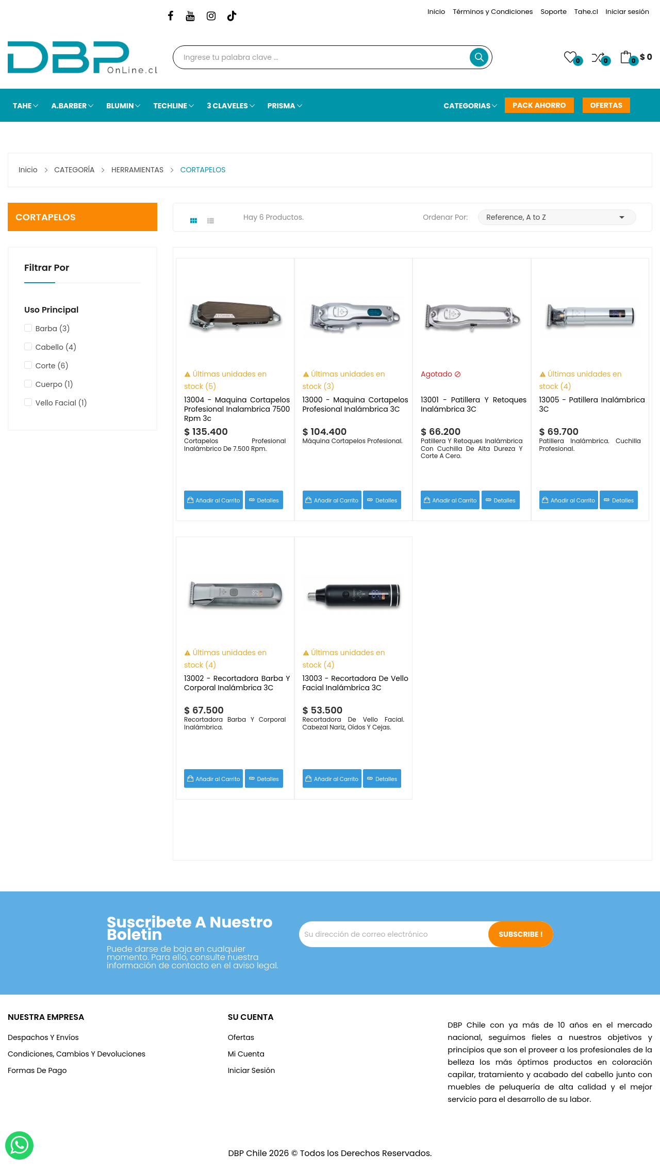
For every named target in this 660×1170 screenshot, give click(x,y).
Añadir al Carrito (218, 501)
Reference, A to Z (557, 217)
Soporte (553, 11)
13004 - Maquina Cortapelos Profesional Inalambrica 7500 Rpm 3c (237, 408)
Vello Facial (61, 403)
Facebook (170, 16)
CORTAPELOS (45, 216)
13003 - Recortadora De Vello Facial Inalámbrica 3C (355, 683)
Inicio (436, 11)
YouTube (190, 16)
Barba (53, 328)
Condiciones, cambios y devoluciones (76, 1054)
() (570, 57)
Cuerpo (54, 384)
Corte (52, 366)
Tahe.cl (586, 11)
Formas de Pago (37, 1070)
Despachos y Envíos (43, 1037)
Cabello (56, 347)
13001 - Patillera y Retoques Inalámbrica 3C (473, 404)
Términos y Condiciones (493, 11)
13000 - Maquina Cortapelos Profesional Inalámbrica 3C (355, 404)
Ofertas (241, 1037)
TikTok (232, 16)
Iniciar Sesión (251, 1070)
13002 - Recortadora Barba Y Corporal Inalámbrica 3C (237, 683)
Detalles (268, 501)
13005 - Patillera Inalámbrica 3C (592, 404)
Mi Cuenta (246, 1054)
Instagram (211, 16)
